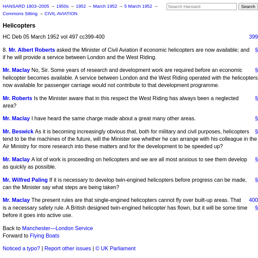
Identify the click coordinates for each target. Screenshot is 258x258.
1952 (81, 6)
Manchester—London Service (57, 228)
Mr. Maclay (16, 70)
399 (253, 37)
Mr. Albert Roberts (32, 50)
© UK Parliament (115, 248)
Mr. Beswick (18, 131)
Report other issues (67, 248)
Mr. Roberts (17, 98)
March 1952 (106, 6)
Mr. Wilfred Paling (25, 180)
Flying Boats (44, 236)
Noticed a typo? (21, 248)
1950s (63, 6)
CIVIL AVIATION (61, 13)
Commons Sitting (21, 13)
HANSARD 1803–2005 (26, 6)
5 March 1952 (139, 6)
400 (253, 200)
